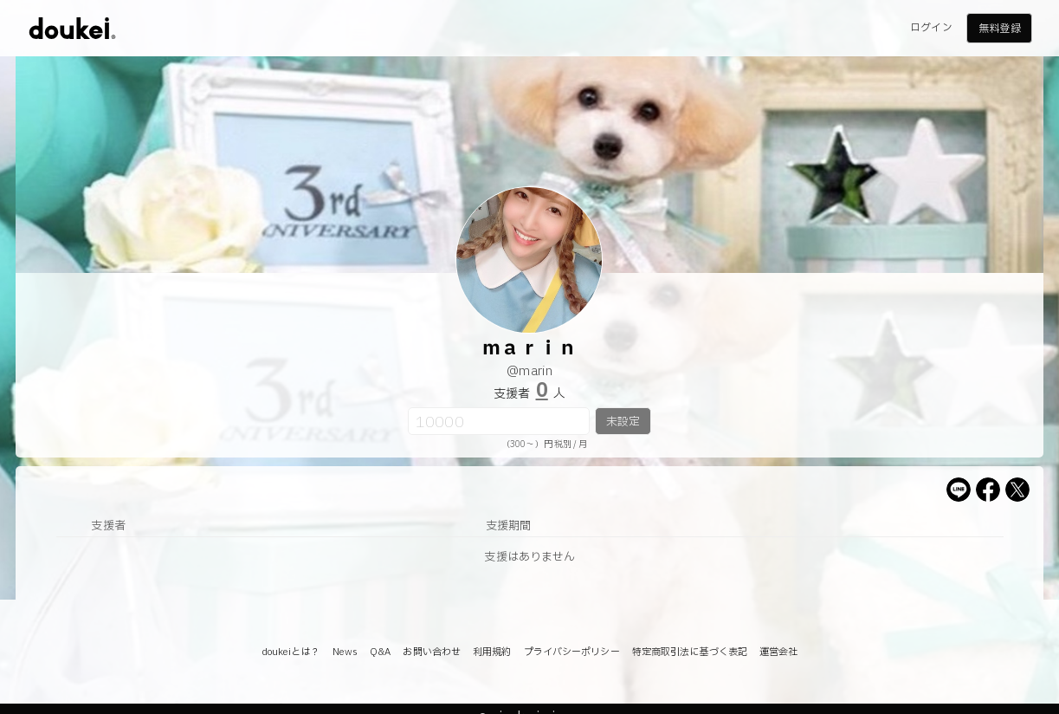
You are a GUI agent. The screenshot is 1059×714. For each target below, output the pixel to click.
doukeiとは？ (291, 652)
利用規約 (492, 652)
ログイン (931, 28)
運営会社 (778, 652)
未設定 (623, 422)
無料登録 (999, 28)
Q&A (380, 652)
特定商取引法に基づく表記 (689, 652)
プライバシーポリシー (572, 652)
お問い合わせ (432, 652)
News (345, 652)
